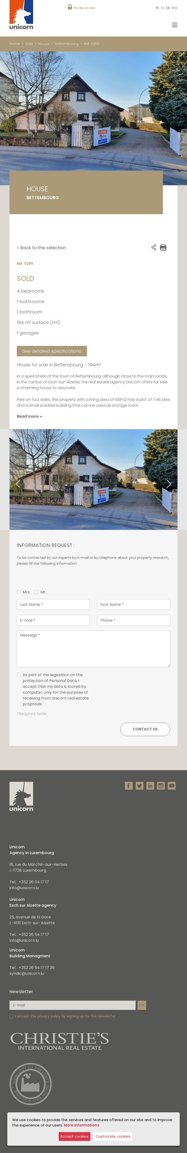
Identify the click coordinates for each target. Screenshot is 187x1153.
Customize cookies (113, 1136)
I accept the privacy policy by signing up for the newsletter (65, 1016)
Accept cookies (74, 1136)
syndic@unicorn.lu (26, 973)
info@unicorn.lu (24, 888)
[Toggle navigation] (175, 25)
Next (175, 479)
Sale (29, 43)
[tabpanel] (93, 479)
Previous (11, 479)
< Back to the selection (41, 248)
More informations (81, 1125)
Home (14, 43)
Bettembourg (66, 43)
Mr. (43, 592)
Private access (84, 8)
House (43, 43)
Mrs (26, 592)
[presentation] (133, 691)
